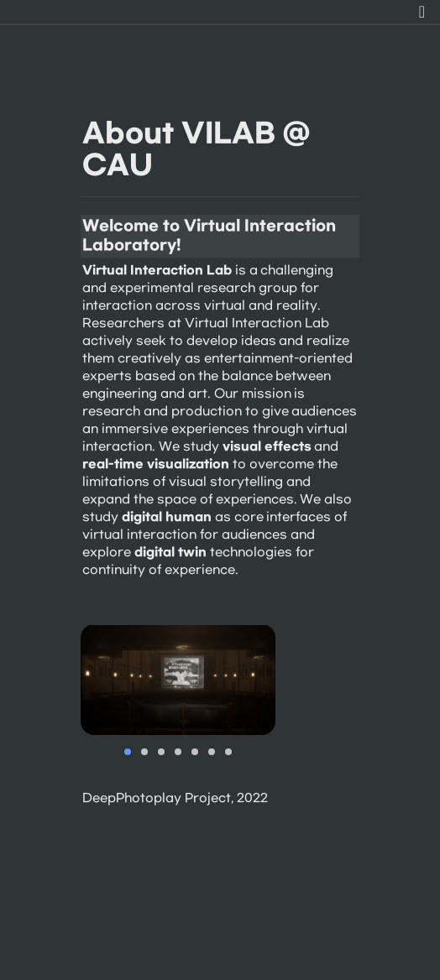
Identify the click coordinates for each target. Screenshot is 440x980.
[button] (422, 11)
